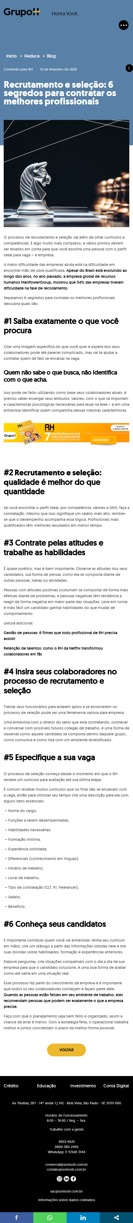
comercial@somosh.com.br (66, 1164)
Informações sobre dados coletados (66, 1200)
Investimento (83, 1085)
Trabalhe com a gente (67, 1129)
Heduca (31, 56)
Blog (51, 56)
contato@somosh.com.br (66, 1169)
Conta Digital (116, 1085)
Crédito (11, 1085)
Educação (46, 1085)
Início (11, 56)
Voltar (66, 1049)
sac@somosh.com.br (66, 1191)
